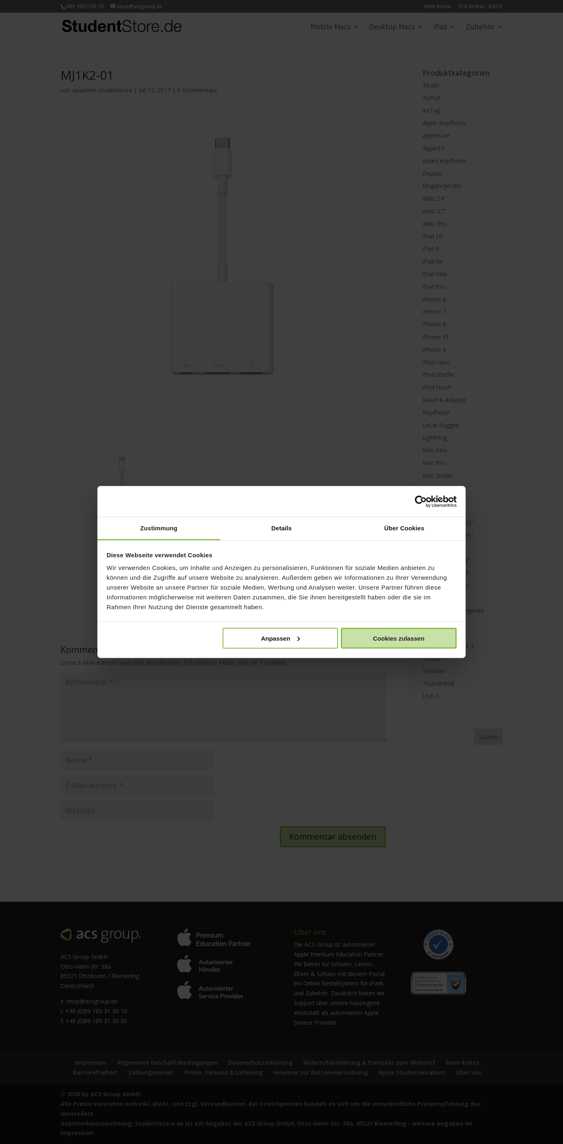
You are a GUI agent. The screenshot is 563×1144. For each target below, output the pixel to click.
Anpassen (280, 638)
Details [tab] (281, 528)
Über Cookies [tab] (404, 528)
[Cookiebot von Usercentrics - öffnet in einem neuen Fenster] (421, 501)
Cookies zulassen (398, 638)
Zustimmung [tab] (159, 528)
